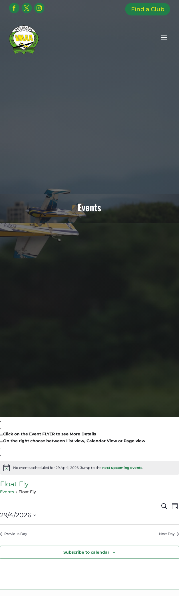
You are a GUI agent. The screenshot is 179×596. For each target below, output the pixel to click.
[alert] (89, 468)
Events (7, 491)
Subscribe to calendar (86, 552)
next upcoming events (122, 467)
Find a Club (147, 9)
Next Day (169, 534)
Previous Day (13, 534)
